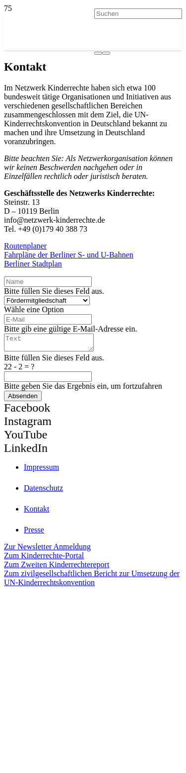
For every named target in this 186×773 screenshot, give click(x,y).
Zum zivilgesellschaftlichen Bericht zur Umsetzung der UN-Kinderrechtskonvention (92, 581)
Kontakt (37, 512)
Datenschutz (43, 491)
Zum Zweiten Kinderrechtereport (56, 567)
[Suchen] (138, 13)
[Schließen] (106, 53)
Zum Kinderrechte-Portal (44, 558)
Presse (34, 532)
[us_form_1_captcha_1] (48, 379)
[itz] (93, 637)
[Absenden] (23, 399)
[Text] (54, 344)
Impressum (41, 470)
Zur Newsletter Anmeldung (47, 549)
